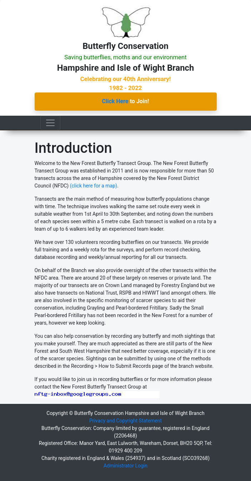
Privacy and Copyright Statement (125, 421)
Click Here (115, 101)
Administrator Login (125, 466)
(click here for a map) (93, 186)
